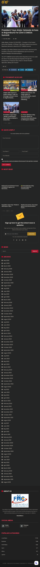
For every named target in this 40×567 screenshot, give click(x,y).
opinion (3, 554)
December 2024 (8, 308)
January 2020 (8, 473)
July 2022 (6, 389)
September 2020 (8, 451)
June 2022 (7, 392)
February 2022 (8, 403)
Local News (6, 90)
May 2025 (6, 294)
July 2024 (6, 322)
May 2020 (6, 462)
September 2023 (8, 350)
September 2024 (8, 316)
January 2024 (8, 339)
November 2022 (8, 378)
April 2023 (6, 364)
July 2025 (6, 288)
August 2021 (7, 420)
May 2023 (6, 361)
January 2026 (8, 271)
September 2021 (8, 417)
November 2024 (8, 311)
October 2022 (8, 381)
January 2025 (8, 305)
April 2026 (6, 263)
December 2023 (8, 342)
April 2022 (6, 398)
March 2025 (7, 300)
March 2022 (7, 401)
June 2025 (7, 291)
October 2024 (8, 314)
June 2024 (7, 325)
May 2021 (6, 429)
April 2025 (6, 297)
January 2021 (7, 440)
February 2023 (8, 370)
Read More (20, 516)
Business (4, 541)
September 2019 (8, 479)
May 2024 (6, 328)
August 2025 (7, 285)
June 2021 (6, 426)
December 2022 (8, 375)
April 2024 (7, 330)
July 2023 (6, 356)
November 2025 (8, 277)
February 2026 (8, 269)
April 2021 (6, 431)
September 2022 (8, 384)
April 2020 (7, 465)
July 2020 (6, 457)
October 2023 (8, 347)
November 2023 (8, 344)
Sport (3, 548)
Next (9, 123)
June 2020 (7, 459)
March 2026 (7, 266)
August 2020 (7, 454)
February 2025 (8, 302)
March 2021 (7, 434)
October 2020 (8, 448)
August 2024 (7, 319)
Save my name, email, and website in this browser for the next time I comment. (20, 161)
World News (4, 544)
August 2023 (7, 353)
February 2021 (8, 437)
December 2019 (8, 476)
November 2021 (8, 412)
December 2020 (8, 443)
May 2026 (6, 260)
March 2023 (7, 367)
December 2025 (8, 274)
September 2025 (8, 283)
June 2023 (7, 358)
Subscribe (31, 234)
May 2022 (6, 395)
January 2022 (8, 406)
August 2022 (7, 387)
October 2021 (7, 415)
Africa (3, 551)
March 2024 (7, 333)
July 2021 (6, 423)
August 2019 (7, 482)
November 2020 (8, 445)
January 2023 (8, 373)
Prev (5, 123)
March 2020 (7, 468)
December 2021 (8, 409)
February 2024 (8, 336)
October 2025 (8, 280)
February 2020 (8, 471)
